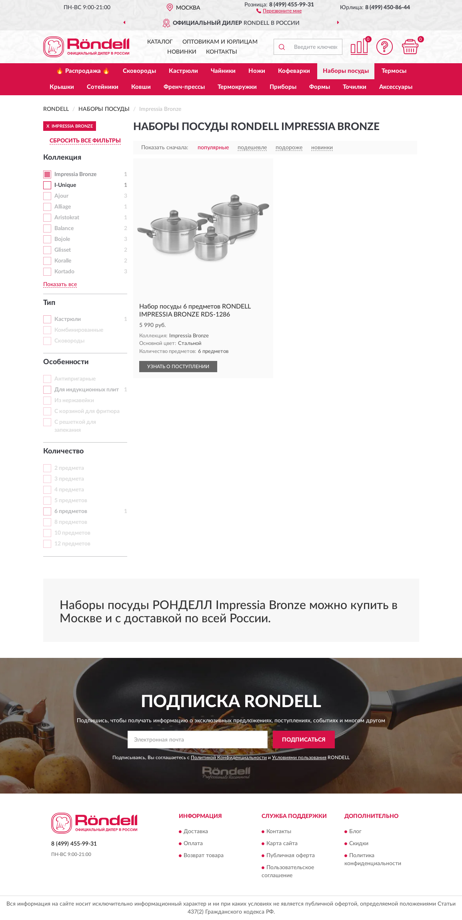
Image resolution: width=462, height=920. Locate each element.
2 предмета (69, 468)
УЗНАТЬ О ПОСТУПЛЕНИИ (178, 366)
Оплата (193, 843)
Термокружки (237, 87)
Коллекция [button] (62, 157)
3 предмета (69, 479)
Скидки (358, 843)
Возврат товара (204, 855)
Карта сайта (282, 843)
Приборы (283, 87)
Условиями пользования (299, 757)
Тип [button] (49, 303)
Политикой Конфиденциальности (229, 757)
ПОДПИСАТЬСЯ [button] (304, 740)
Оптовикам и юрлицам (220, 42)
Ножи (256, 71)
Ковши (141, 87)
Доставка (196, 831)
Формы (319, 87)
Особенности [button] (66, 362)
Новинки (181, 52)
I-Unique (65, 185)
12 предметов (72, 544)
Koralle (62, 261)
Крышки (62, 87)
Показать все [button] (60, 284)
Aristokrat (66, 217)
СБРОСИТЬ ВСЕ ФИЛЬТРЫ (85, 141)
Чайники (223, 71)
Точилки (354, 87)
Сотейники (102, 87)
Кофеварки (294, 71)
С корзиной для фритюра (87, 411)
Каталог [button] (160, 42)
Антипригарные (75, 379)
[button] (279, 10)
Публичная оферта (290, 855)
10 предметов (72, 533)
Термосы (394, 71)
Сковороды (139, 71)
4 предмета (69, 490)
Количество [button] (63, 451)
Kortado (64, 272)
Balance (64, 228)
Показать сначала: (164, 147)
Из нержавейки (74, 400)
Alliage (62, 207)
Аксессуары (395, 87)
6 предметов (70, 511)
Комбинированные (78, 330)
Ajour (61, 196)
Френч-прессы (184, 87)
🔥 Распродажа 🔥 (83, 71)
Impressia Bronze (75, 174)
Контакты (221, 52)
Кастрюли (183, 71)
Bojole (62, 239)
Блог (355, 831)
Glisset (62, 250)
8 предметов (70, 522)
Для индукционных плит (86, 390)
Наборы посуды (346, 71)
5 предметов (70, 500)
